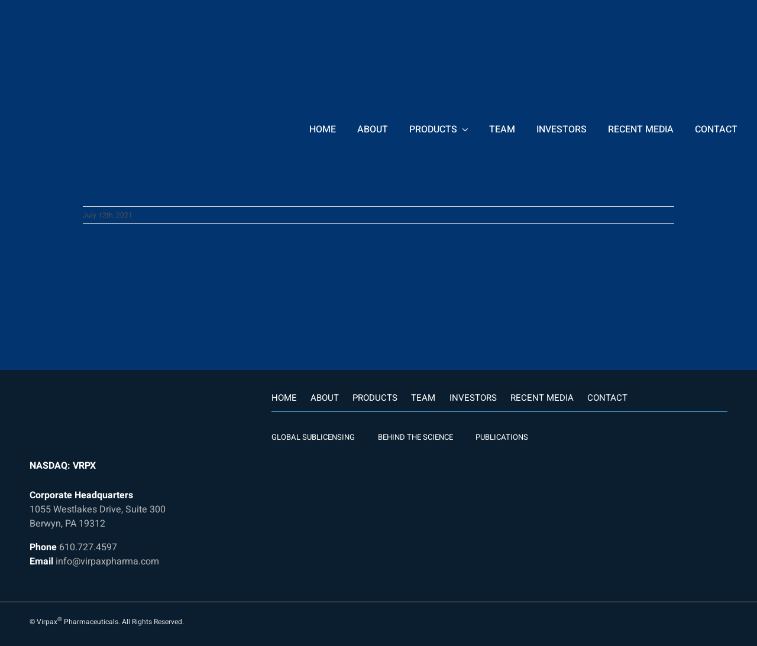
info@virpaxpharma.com (107, 561)
